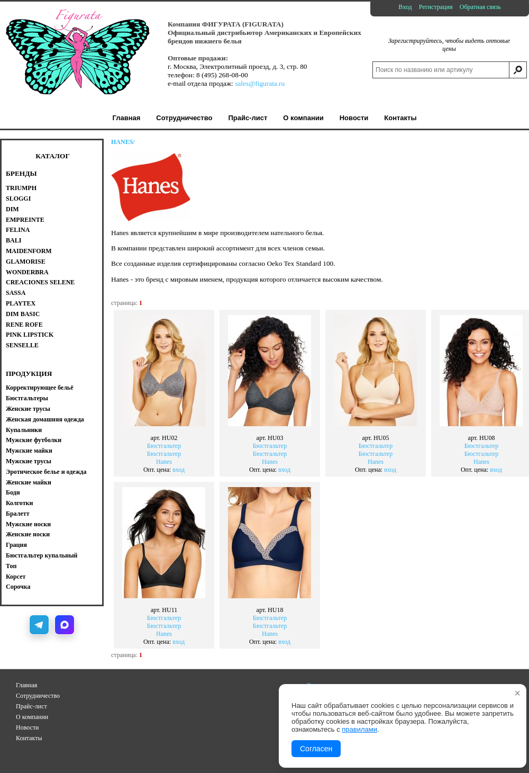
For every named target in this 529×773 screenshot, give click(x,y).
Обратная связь (480, 7)
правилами (359, 729)
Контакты (29, 738)
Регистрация (436, 7)
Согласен (316, 748)
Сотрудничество (38, 695)
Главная (26, 685)
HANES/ (123, 142)
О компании (32, 717)
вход (178, 469)
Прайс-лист (31, 706)
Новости (27, 727)
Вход (405, 7)
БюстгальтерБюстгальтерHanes (164, 442)
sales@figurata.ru (260, 83)
